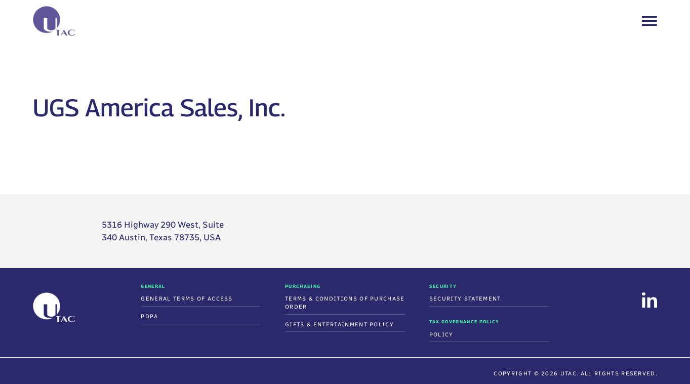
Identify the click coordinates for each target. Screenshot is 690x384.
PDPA (149, 316)
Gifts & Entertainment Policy (339, 324)
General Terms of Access (186, 298)
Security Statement (465, 298)
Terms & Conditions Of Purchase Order (345, 302)
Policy (441, 334)
